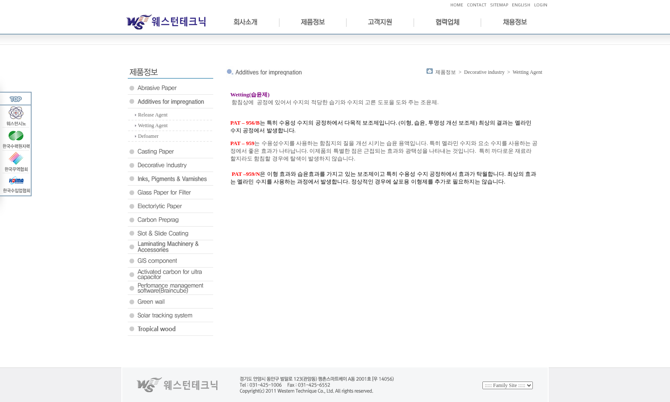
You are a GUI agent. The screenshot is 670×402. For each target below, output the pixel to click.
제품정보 (313, 22)
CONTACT (476, 5)
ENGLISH (521, 5)
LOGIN (540, 5)
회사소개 (245, 22)
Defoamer (148, 136)
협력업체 (447, 22)
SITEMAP (499, 5)
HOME (456, 5)
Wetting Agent (153, 125)
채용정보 (515, 22)
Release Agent (153, 115)
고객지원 (380, 22)
